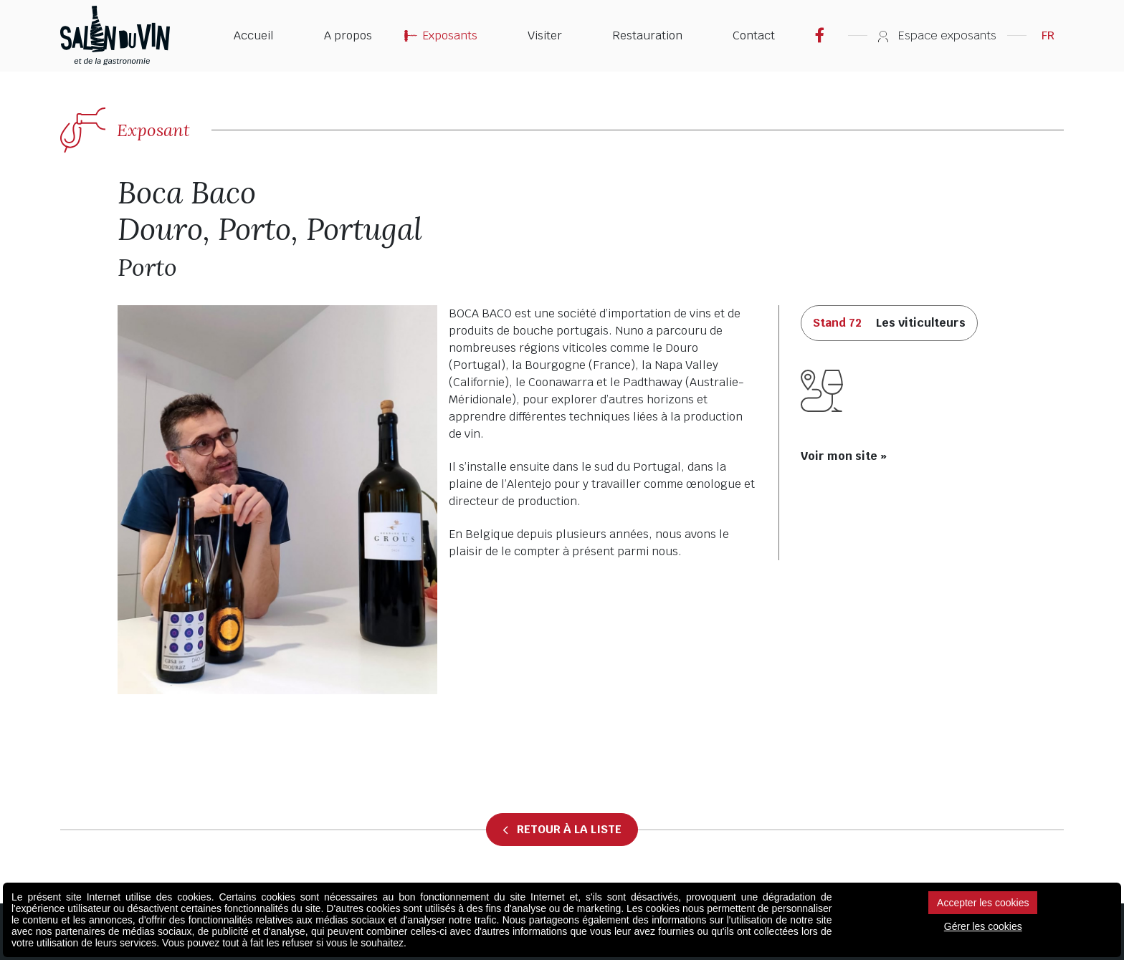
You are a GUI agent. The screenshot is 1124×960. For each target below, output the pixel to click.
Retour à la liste (562, 830)
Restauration (647, 35)
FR (1048, 35)
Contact (754, 35)
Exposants (449, 35)
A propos (348, 35)
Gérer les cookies (983, 926)
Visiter (545, 35)
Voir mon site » (844, 456)
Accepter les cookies (983, 902)
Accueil (254, 35)
